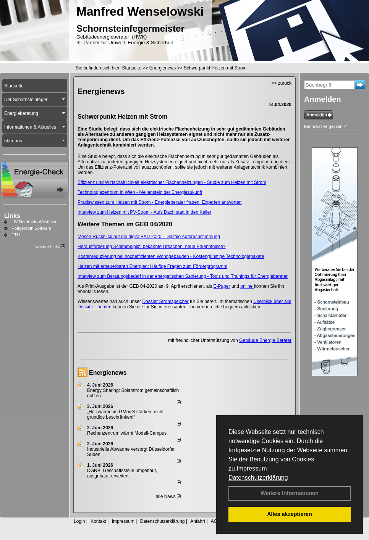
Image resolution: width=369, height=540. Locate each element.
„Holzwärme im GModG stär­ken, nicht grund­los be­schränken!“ (125, 414)
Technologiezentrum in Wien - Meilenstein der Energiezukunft (140, 192)
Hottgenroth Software (31, 228)
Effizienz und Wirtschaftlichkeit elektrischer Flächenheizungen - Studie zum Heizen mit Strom (172, 182)
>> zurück (281, 83)
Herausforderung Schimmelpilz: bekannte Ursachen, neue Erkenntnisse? (152, 246)
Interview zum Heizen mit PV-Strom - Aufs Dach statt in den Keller (144, 212)
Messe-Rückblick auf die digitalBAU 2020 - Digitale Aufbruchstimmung (149, 236)
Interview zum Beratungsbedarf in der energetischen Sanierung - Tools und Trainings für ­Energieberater (183, 276)
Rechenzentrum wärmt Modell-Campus (127, 433)
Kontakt (98, 521)
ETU (15, 234)
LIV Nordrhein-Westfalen (34, 221)
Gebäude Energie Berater (265, 340)
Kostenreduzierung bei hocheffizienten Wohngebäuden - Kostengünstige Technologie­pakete (171, 256)
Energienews (108, 372)
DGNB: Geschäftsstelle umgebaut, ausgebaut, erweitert (122, 473)
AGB (215, 521)
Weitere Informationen (290, 493)
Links (12, 216)
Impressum (251, 468)
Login (79, 521)
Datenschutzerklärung (258, 477)
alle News (168, 496)
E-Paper (222, 286)
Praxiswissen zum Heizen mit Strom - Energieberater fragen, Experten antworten (160, 202)
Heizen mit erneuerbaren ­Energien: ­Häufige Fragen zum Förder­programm (152, 266)
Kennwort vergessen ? (325, 126)
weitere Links (50, 246)
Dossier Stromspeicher (165, 301)
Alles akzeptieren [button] (289, 514)
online (247, 286)
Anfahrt (197, 521)
